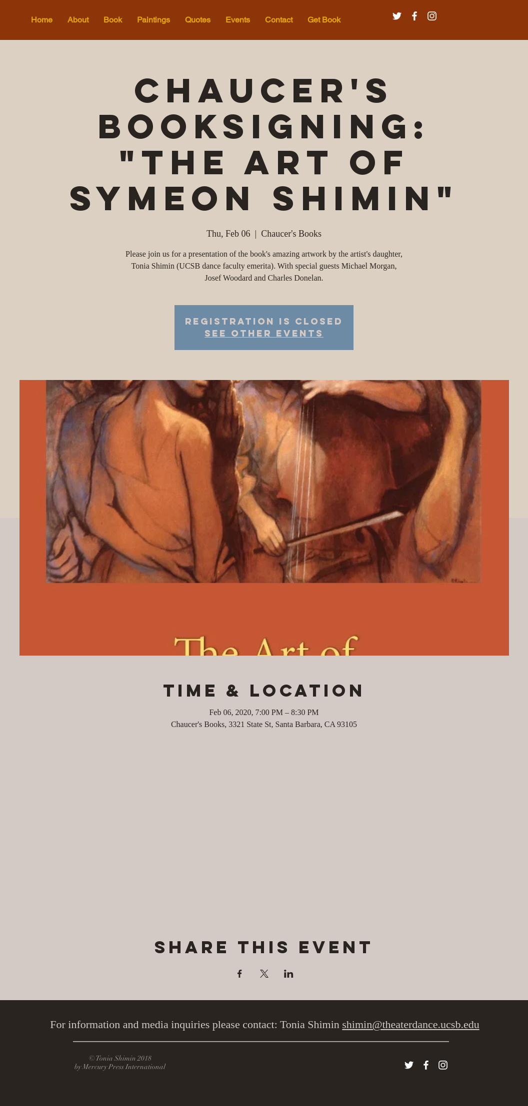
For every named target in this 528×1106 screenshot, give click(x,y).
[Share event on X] (264, 974)
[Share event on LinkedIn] (289, 974)
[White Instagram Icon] (432, 16)
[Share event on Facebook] (239, 974)
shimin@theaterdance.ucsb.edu (410, 1024)
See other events (264, 333)
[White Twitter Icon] (397, 16)
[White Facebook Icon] (414, 16)
